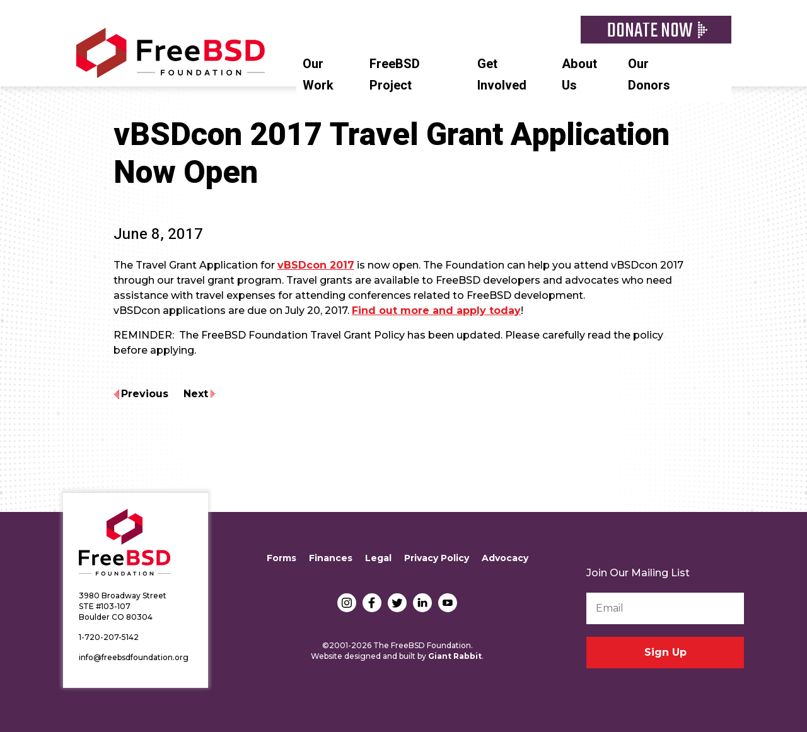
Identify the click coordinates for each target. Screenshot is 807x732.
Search (725, 62)
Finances (330, 558)
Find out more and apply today (436, 311)
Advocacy (505, 558)
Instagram (346, 602)
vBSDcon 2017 (315, 265)
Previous (144, 394)
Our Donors (649, 75)
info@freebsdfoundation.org (134, 657)
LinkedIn (422, 602)
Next (195, 394)
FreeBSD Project (394, 75)
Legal (378, 558)
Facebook (372, 602)
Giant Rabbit (455, 656)
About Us (579, 75)
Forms (281, 558)
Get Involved (501, 75)
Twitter (397, 602)
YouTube (447, 602)
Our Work (318, 75)
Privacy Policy (436, 558)
